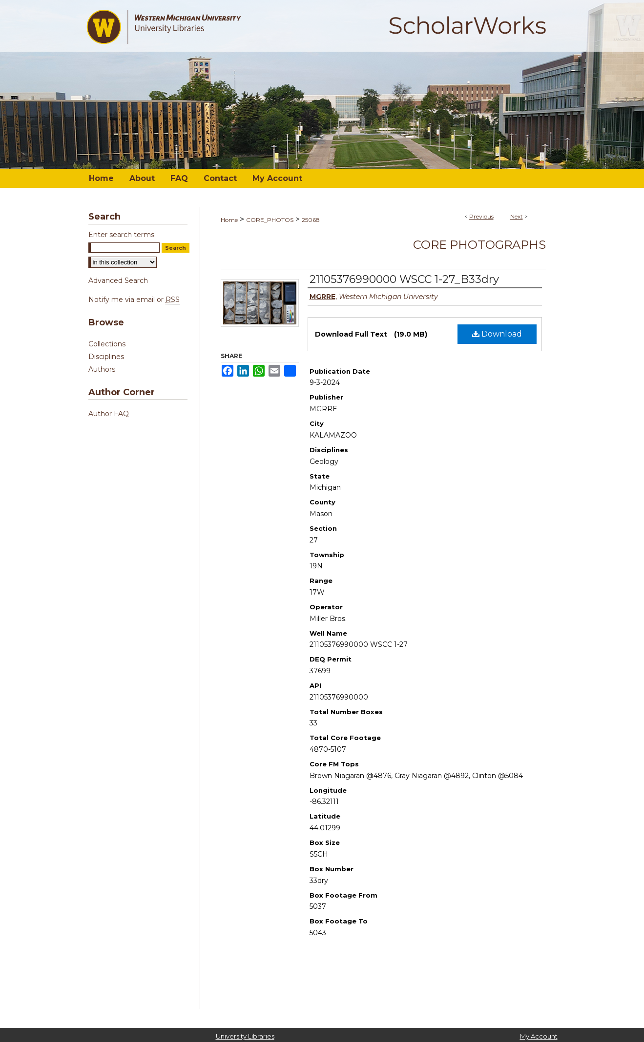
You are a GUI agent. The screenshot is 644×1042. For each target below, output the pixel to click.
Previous (481, 216)
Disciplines (106, 356)
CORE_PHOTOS (269, 219)
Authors (101, 369)
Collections (106, 344)
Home (229, 219)
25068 (311, 219)
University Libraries (245, 1036)
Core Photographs (479, 245)
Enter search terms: (122, 234)
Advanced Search (118, 280)
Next (516, 216)
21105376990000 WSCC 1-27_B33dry (404, 279)
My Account (539, 1036)
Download (497, 334)
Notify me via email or (134, 299)
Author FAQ (108, 413)
